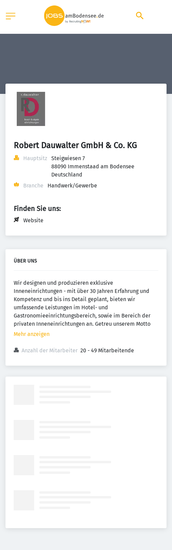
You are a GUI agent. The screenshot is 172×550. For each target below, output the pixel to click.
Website (33, 220)
